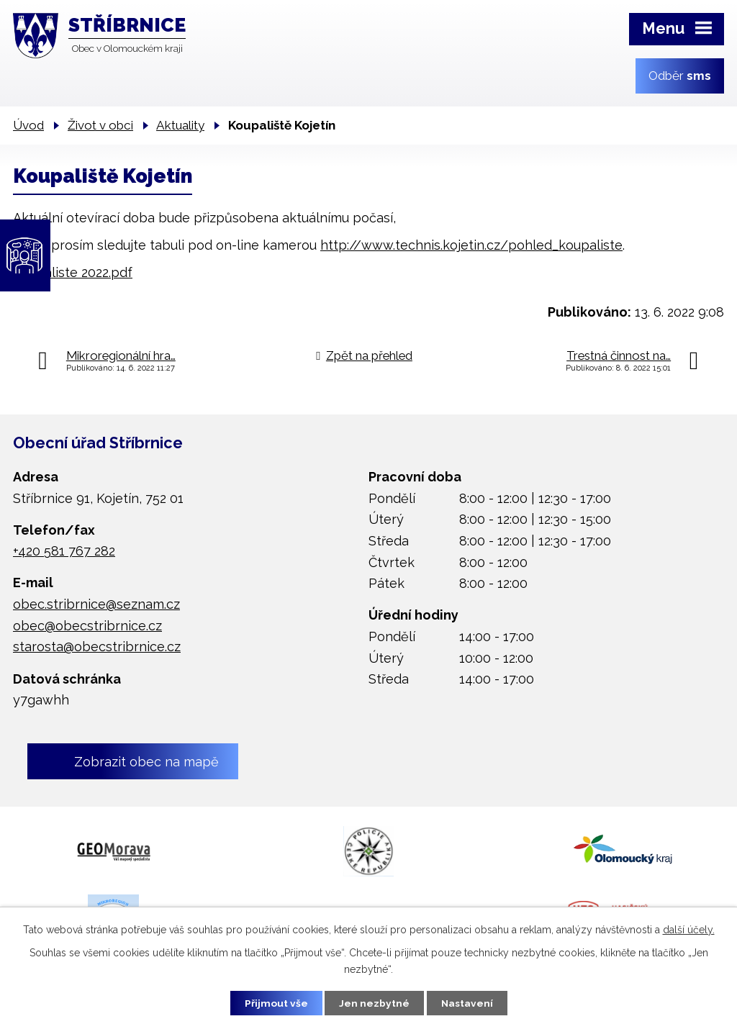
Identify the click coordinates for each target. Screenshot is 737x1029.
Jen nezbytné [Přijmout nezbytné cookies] (374, 1002)
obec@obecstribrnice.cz (87, 625)
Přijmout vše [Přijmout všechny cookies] (274, 1002)
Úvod (28, 125)
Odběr (679, 75)
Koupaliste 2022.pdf (72, 272)
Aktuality (180, 125)
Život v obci (100, 125)
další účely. (689, 929)
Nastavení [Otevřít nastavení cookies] (469, 1002)
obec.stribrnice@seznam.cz (96, 604)
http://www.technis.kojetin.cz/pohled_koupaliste (471, 245)
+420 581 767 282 (64, 550)
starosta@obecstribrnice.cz (97, 646)
